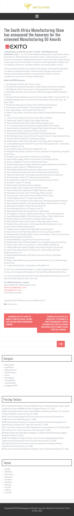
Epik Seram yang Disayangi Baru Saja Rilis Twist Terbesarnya (29, 449)
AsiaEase (8, 482)
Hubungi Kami (10, 383)
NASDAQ (8, 472)
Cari (61, 344)
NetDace (8, 485)
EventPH (8, 493)
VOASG (8, 490)
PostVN (8, 487)
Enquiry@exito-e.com (13, 290)
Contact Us (59, 508)
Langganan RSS (11, 386)
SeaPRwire (9, 367)
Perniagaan (9, 378)
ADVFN (7, 469)
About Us (50, 508)
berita (7, 375)
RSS (40, 511)
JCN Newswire (10, 373)
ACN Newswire (11, 304)
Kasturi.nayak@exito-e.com (15, 287)
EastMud (8, 480)
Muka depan (10, 365)
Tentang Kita (10, 380)
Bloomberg (9, 474)
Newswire (9, 477)
